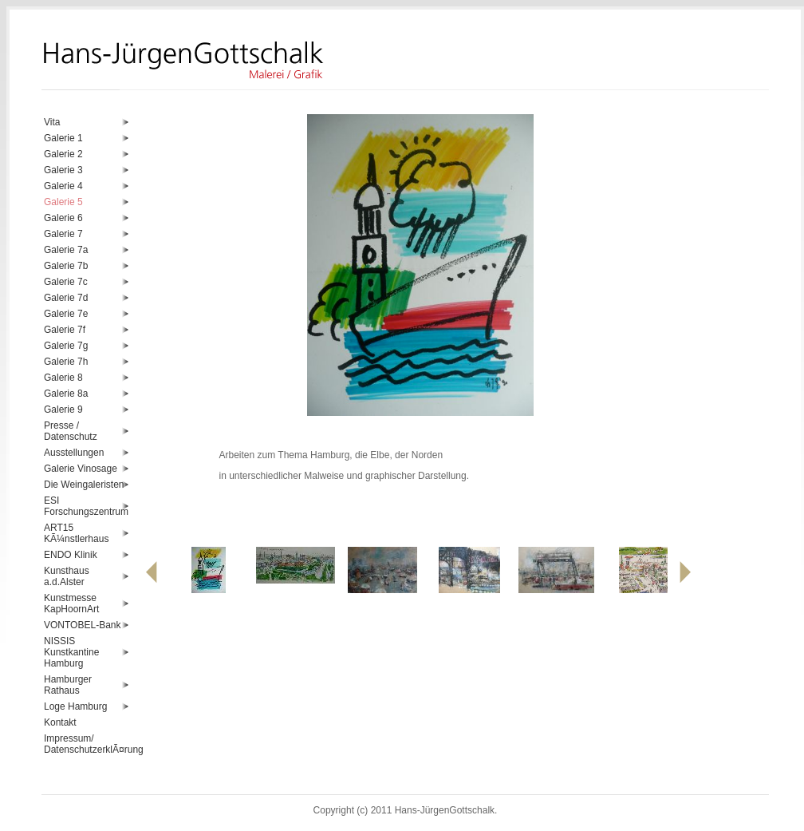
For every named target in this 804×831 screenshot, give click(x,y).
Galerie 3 (63, 170)
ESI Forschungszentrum (86, 506)
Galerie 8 (63, 377)
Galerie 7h (66, 361)
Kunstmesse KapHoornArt (71, 603)
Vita (52, 122)
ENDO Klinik (70, 554)
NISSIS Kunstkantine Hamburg (71, 652)
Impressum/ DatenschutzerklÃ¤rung (86, 744)
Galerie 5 (63, 202)
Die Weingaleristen (84, 484)
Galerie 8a (66, 393)
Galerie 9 (63, 409)
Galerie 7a (66, 249)
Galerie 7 (63, 233)
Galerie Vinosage (80, 468)
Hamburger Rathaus (68, 685)
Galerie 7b (66, 265)
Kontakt (60, 722)
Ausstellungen (74, 452)
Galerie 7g (66, 345)
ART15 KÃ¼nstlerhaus (76, 533)
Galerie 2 (63, 154)
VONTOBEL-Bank (82, 625)
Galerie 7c (66, 281)
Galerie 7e (66, 313)
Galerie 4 (63, 186)
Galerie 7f (64, 329)
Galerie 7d (66, 297)
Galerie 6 (63, 218)
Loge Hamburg (75, 706)
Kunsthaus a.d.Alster (66, 576)
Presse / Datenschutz (70, 431)
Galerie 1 (63, 138)
